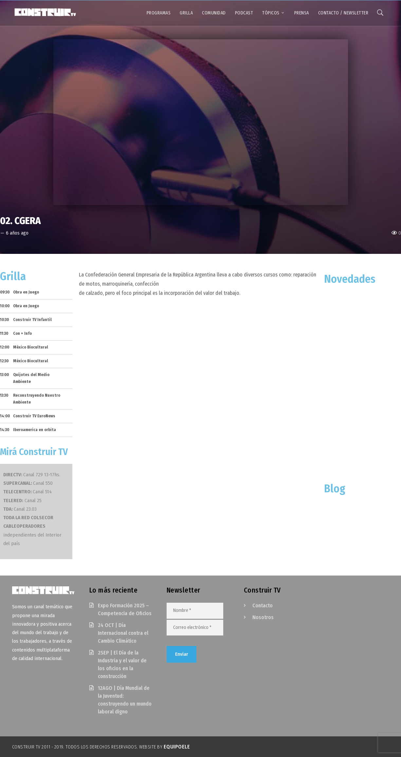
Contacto (262, 605)
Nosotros (263, 617)
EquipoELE (177, 747)
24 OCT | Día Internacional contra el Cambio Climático (123, 633)
